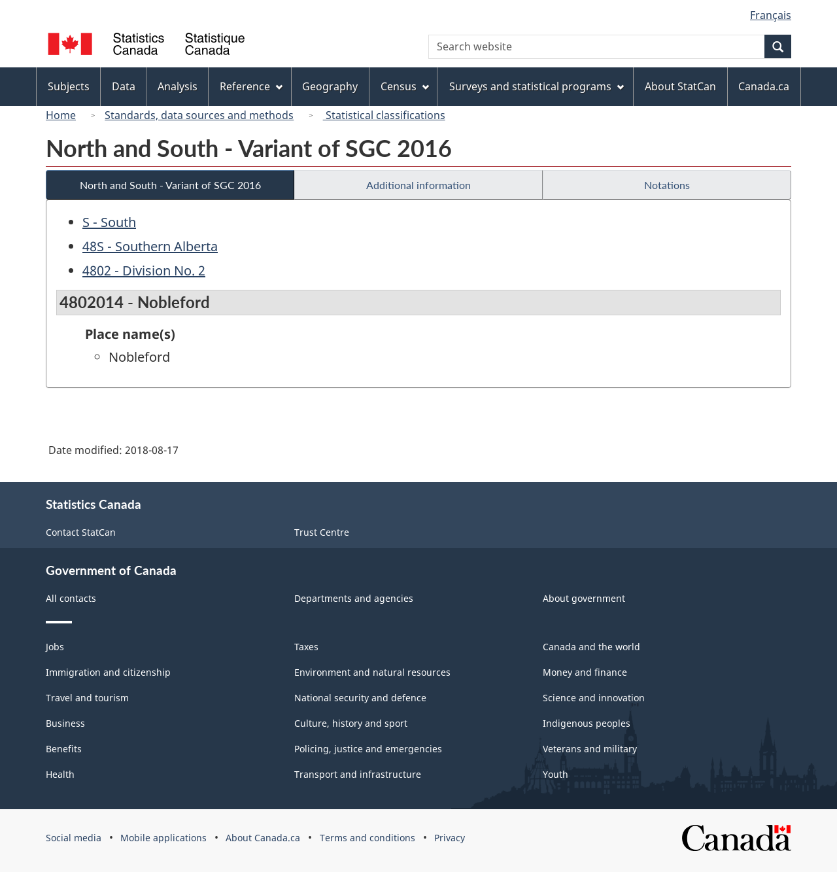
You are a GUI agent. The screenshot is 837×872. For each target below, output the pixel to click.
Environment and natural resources (372, 672)
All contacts (71, 598)
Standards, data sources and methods (199, 115)
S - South (109, 222)
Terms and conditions (367, 837)
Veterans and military (590, 748)
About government (584, 598)
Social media (73, 837)
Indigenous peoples (586, 723)
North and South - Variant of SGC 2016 (170, 185)
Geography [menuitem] (330, 86)
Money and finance (585, 672)
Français (770, 15)
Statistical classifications (384, 115)
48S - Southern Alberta (150, 246)
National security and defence (360, 697)
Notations (667, 185)
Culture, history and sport (350, 723)
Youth (555, 774)
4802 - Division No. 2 (143, 270)
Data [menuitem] (123, 86)
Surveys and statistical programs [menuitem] (536, 86)
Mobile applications (163, 837)
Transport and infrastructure (357, 774)
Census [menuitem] (405, 86)
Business (65, 723)
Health (60, 774)
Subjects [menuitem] (69, 86)
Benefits (64, 748)
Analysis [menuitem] (177, 86)
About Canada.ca (263, 837)
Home (61, 115)
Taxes (306, 646)
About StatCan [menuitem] (680, 86)
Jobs (55, 646)
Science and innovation (594, 697)
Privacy (449, 837)
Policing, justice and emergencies (368, 748)
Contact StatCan (81, 532)
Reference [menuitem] (251, 86)
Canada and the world (591, 646)
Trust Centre (321, 532)
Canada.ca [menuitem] (763, 86)
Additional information (418, 185)
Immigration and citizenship (108, 672)
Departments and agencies (353, 598)
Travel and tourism (87, 697)
